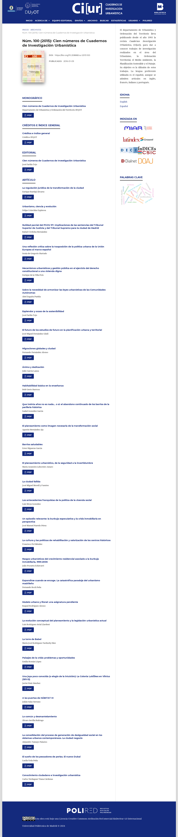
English (123, 101)
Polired (147, 20)
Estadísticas (118, 20)
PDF (29, 115)
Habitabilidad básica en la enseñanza (43, 385)
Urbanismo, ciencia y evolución (39, 206)
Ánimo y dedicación (33, 367)
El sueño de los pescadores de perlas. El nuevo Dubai (51, 756)
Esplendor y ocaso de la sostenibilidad (43, 311)
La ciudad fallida (31, 481)
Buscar (104, 20)
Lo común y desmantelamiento (39, 716)
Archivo (92, 20)
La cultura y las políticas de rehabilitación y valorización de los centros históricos (66, 540)
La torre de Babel (31, 639)
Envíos (79, 20)
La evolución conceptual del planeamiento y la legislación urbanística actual (64, 620)
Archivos (36, 29)
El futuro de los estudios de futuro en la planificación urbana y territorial (62, 330)
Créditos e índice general (36, 133)
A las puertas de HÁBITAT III (38, 698)
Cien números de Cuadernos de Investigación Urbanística (54, 106)
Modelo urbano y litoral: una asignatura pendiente (50, 602)
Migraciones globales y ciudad (39, 348)
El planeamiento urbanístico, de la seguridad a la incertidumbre (57, 463)
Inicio (29, 20)
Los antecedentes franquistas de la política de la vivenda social (57, 500)
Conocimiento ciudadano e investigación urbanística (51, 775)
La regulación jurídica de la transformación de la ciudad (53, 188)
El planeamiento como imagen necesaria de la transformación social (60, 425)
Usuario (133, 20)
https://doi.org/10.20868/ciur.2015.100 (72, 55)
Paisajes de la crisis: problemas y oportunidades (48, 657)
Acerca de (41, 20)
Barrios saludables (32, 444)
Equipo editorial (62, 20)
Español (124, 106)
